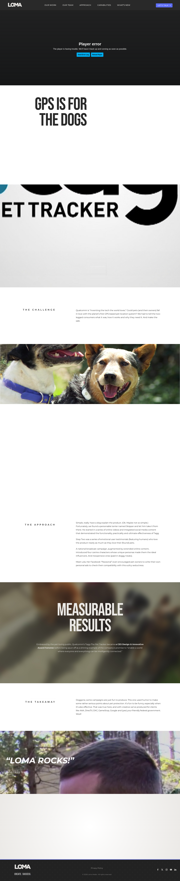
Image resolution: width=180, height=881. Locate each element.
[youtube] (171, 870)
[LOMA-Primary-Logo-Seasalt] (15, 3)
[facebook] (158, 870)
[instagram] (167, 870)
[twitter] (162, 870)
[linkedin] (175, 870)
